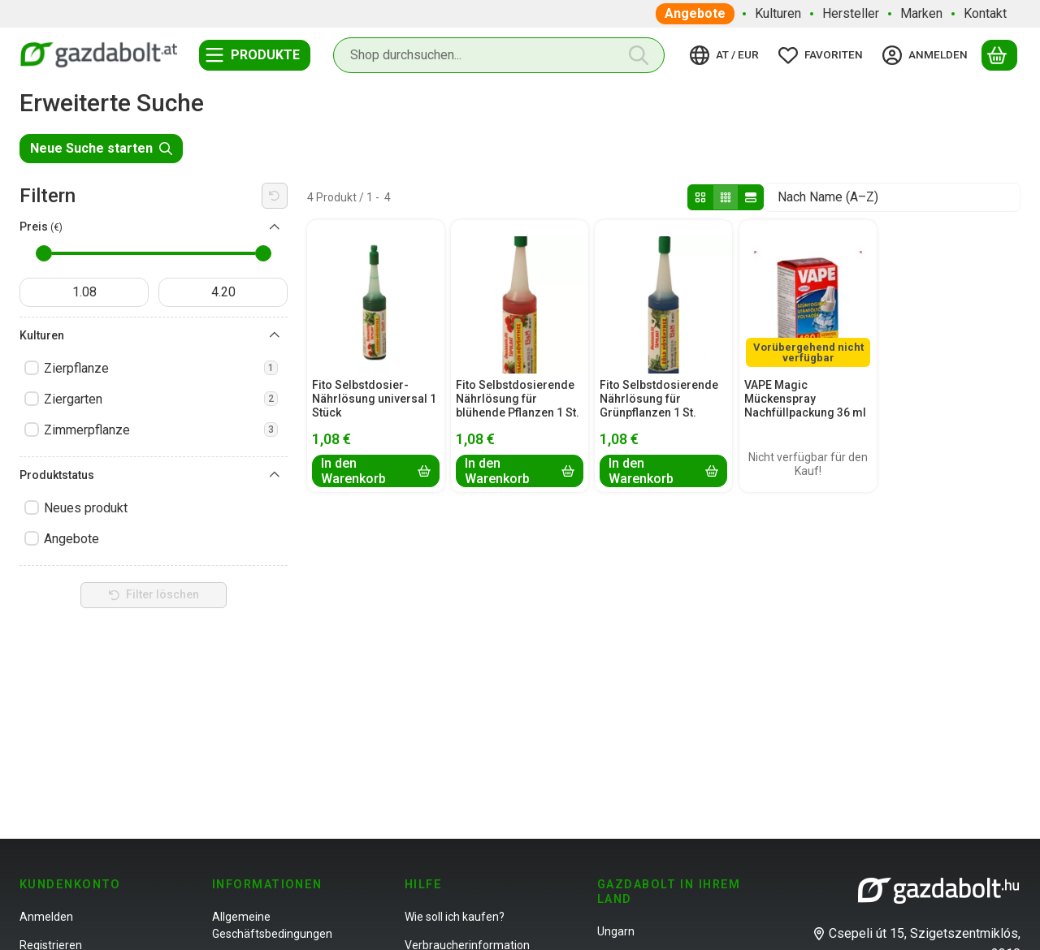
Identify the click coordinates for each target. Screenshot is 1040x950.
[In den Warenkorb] (376, 471)
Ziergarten (161, 399)
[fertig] (223, 292)
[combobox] (499, 55)
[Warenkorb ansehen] (999, 55)
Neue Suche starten (101, 148)
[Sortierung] (892, 197)
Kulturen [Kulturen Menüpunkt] (778, 13)
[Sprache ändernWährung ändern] (726, 55)
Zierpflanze (161, 368)
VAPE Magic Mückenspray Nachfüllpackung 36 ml (805, 398)
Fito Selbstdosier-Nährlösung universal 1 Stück (374, 398)
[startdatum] (84, 292)
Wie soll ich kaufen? (455, 916)
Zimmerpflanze (161, 430)
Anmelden (46, 916)
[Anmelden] (927, 55)
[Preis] (275, 227)
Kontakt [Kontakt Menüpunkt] (985, 13)
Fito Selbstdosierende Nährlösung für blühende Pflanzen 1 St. (517, 398)
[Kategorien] (254, 55)
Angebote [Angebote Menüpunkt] (695, 13)
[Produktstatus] (275, 475)
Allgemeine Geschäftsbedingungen (272, 925)
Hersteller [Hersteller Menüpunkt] (850, 13)
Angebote (71, 538)
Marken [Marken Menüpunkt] (921, 13)
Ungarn (616, 931)
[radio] (700, 197)
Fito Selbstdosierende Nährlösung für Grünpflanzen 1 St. (659, 398)
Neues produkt (86, 508)
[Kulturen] (275, 335)
